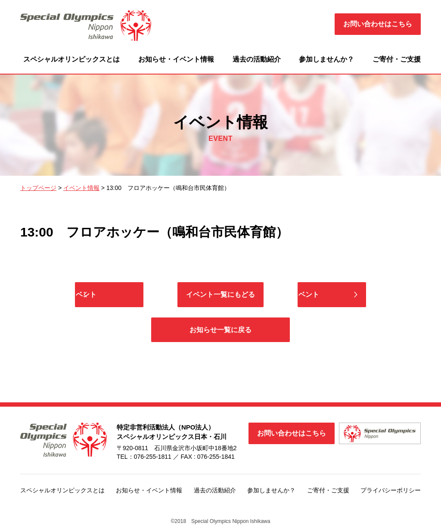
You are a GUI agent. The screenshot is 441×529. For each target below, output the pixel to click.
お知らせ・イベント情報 (176, 59)
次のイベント (317, 295)
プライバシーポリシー (390, 492)
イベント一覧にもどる (220, 295)
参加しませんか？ (326, 59)
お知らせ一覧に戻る (220, 331)
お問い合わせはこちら (377, 24)
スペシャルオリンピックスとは (71, 59)
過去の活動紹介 (257, 59)
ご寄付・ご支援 (397, 59)
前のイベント (123, 295)
